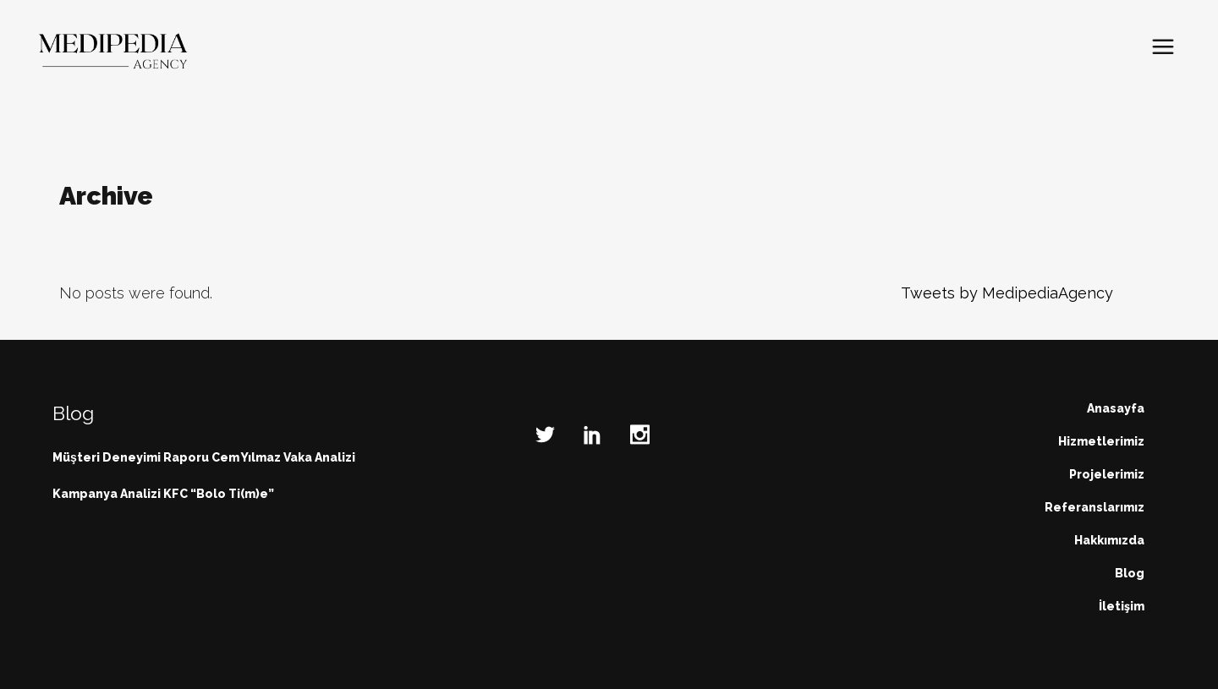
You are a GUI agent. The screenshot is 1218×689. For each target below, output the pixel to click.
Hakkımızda (1109, 540)
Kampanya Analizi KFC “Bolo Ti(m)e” (163, 493)
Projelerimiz (1106, 474)
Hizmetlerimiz (1101, 441)
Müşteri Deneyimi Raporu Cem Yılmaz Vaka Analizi (203, 457)
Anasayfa (1115, 408)
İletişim (1121, 606)
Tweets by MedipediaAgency (1007, 293)
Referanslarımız (1094, 507)
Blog (1129, 573)
